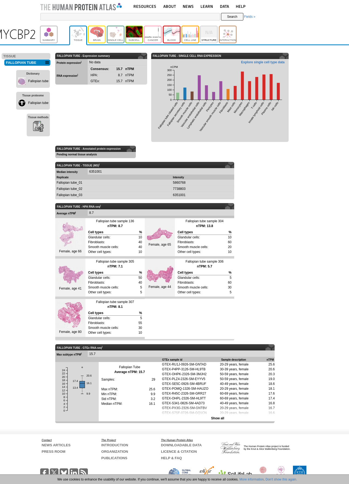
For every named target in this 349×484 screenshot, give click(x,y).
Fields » (249, 17)
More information (252, 479)
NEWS (188, 6)
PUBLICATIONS (114, 458)
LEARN (207, 6)
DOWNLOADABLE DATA (181, 445)
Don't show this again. (281, 479)
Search (232, 17)
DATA (224, 6)
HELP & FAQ (171, 458)
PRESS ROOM (53, 452)
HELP (241, 6)
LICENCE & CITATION (179, 452)
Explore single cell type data (263, 62)
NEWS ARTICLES (56, 445)
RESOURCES (144, 6)
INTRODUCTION (114, 445)
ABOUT (169, 6)
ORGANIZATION (114, 452)
